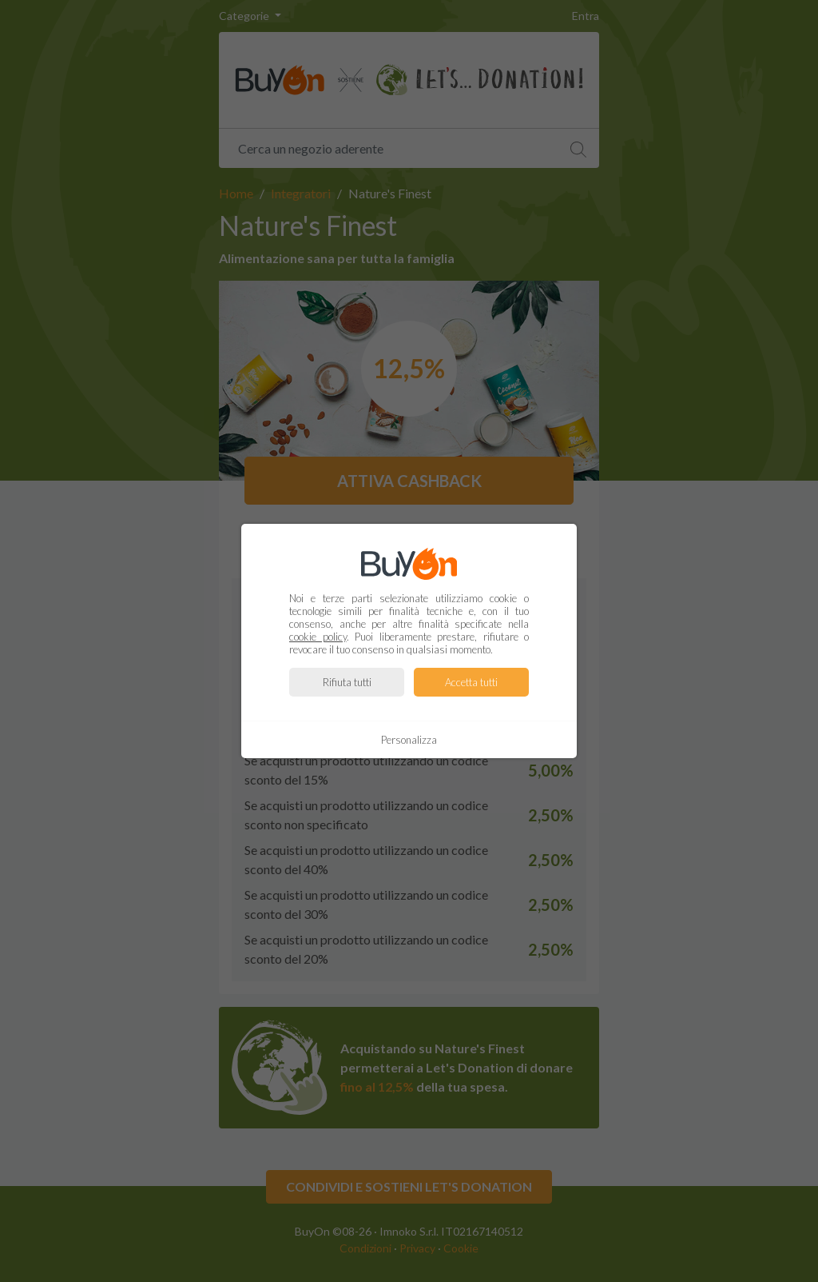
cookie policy (318, 636)
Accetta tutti (471, 682)
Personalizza (409, 739)
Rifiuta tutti (347, 682)
